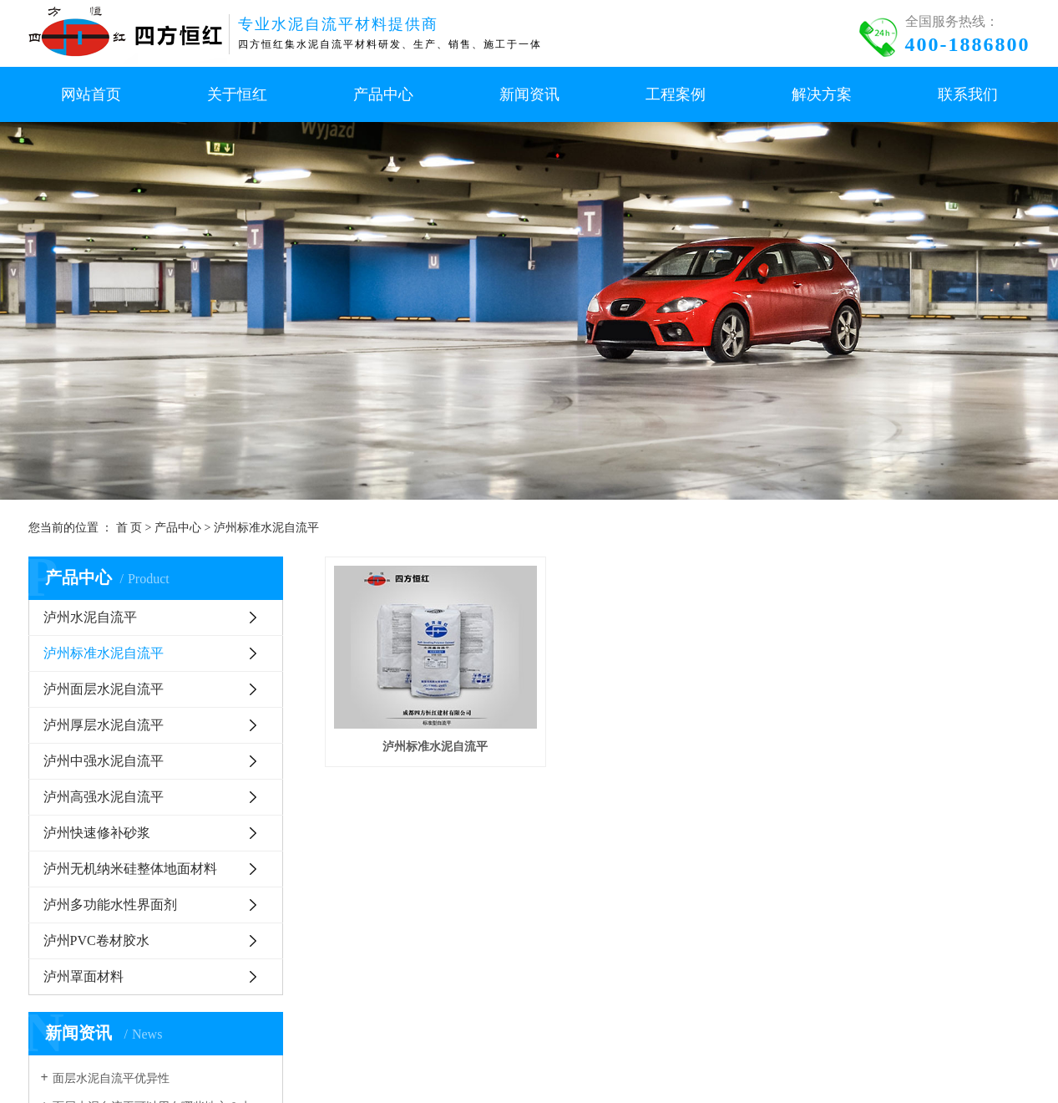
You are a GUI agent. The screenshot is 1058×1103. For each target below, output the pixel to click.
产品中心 (177, 527)
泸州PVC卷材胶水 (96, 940)
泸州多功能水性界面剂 (110, 904)
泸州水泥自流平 (90, 617)
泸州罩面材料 (83, 976)
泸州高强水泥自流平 (103, 797)
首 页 (129, 527)
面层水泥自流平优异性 (111, 1078)
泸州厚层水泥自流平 (103, 725)
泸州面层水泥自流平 (103, 689)
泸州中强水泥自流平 (103, 761)
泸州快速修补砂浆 (96, 833)
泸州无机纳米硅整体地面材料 (130, 869)
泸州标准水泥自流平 (266, 527)
